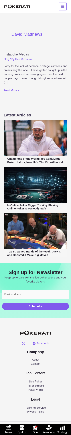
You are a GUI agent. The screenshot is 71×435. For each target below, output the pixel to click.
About (35, 359)
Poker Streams (35, 385)
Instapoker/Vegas (16, 54)
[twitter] (24, 343)
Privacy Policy (35, 411)
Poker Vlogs (35, 389)
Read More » (11, 90)
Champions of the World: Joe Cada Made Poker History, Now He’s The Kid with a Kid (35, 160)
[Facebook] (40, 343)
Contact (35, 363)
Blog (6, 59)
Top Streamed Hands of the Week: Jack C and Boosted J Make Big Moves (34, 253)
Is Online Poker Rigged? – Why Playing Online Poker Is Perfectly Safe (32, 207)
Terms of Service (35, 407)
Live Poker (35, 381)
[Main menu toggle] (63, 6)
